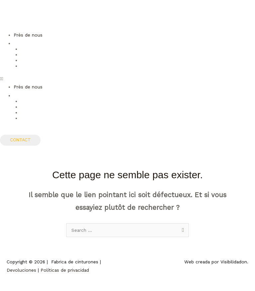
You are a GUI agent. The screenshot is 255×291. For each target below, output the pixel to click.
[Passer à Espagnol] (138, 49)
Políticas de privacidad (65, 270)
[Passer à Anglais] (138, 54)
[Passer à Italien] (138, 66)
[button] (127, 78)
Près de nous (28, 35)
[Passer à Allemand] (138, 60)
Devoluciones (21, 270)
